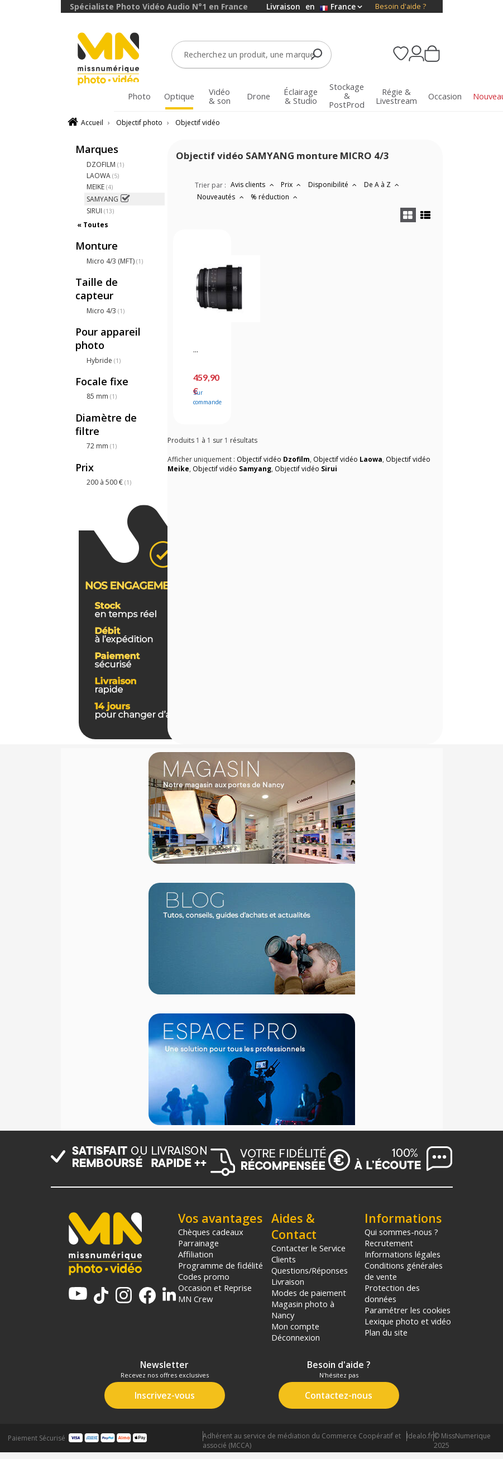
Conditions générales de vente (404, 1271)
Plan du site (386, 1332)
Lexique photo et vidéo (408, 1321)
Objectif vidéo (197, 122)
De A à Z (383, 184)
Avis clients (253, 184)
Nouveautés (221, 197)
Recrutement (389, 1242)
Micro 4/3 (105, 310)
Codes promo (203, 1276)
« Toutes (92, 224)
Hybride (104, 360)
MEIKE (100, 187)
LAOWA (103, 175)
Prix (292, 184)
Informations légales (402, 1254)
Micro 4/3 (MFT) (115, 261)
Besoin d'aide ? (400, 6)
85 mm (102, 396)
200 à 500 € (109, 482)
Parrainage (198, 1242)
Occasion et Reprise (215, 1287)
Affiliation (195, 1254)
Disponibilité (334, 184)
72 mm (102, 446)
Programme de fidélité (220, 1265)
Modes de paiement (308, 1292)
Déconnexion (295, 1337)
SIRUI (100, 211)
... (195, 350)
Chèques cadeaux (210, 1231)
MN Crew (195, 1298)
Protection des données (392, 1293)
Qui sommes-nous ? (401, 1231)
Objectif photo (139, 122)
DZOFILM (105, 164)
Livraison (287, 1281)
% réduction (275, 197)
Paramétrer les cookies (408, 1310)
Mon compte (295, 1326)
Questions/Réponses (309, 1270)
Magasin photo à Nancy (302, 1309)
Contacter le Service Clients (308, 1253)
